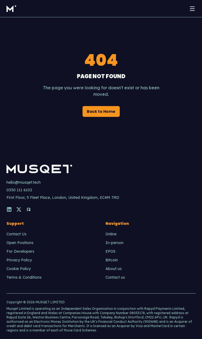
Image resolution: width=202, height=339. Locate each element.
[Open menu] (192, 8)
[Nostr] (28, 209)
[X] (19, 209)
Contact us (115, 277)
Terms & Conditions (24, 277)
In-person (114, 242)
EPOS (110, 251)
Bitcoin (111, 260)
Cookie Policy (18, 268)
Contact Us (16, 234)
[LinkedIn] (9, 209)
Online (111, 234)
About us (113, 268)
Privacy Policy (19, 260)
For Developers (20, 251)
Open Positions (19, 242)
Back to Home (101, 111)
